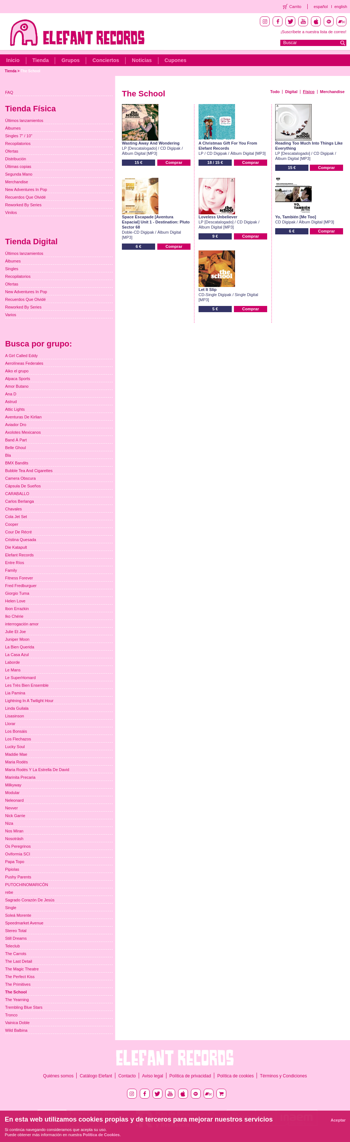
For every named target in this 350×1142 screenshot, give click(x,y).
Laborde (12, 662)
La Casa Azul (17, 654)
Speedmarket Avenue (24, 923)
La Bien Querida (19, 647)
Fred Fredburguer (20, 585)
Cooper (11, 524)
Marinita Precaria (20, 777)
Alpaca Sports (17, 378)
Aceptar (338, 1120)
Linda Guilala (16, 708)
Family (11, 570)
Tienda (40, 60)
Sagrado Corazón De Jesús (29, 900)
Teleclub (12, 946)
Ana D (10, 394)
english (340, 6)
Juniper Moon (17, 639)
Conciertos (105, 60)
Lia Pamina (15, 693)
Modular (12, 792)
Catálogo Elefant (96, 1075)
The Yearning (17, 999)
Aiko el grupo (16, 371)
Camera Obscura (20, 478)
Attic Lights (15, 409)
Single (10, 907)
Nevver (11, 808)
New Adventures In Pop (26, 189)
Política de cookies (235, 1075)
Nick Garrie (15, 815)
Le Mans (12, 670)
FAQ (9, 92)
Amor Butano (16, 386)
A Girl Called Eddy (21, 355)
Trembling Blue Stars (23, 1007)
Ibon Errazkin (17, 608)
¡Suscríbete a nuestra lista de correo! (313, 32)
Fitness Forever (19, 578)
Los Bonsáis (16, 731)
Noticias (141, 60)
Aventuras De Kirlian (23, 417)
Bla (8, 455)
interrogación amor (22, 624)
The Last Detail (18, 961)
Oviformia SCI (17, 854)
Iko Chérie (14, 616)
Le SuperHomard (20, 677)
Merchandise (332, 91)
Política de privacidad (190, 1075)
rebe (9, 892)
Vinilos (11, 212)
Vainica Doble (17, 1022)
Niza (9, 823)
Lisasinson (14, 716)
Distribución (15, 159)
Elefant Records (19, 555)
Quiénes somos (58, 1075)
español (321, 6)
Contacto (127, 1075)
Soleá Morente (18, 915)
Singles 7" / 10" (18, 136)
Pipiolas (12, 869)
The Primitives (18, 984)
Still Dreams (16, 938)
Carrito (295, 6)
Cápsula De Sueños (23, 486)
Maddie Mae (16, 754)
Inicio (13, 60)
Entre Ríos (14, 562)
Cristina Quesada (20, 539)
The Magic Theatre (22, 969)
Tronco (11, 1015)
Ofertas (11, 151)
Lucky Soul (15, 746)
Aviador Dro (15, 424)
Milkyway (13, 785)
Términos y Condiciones (283, 1075)
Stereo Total (16, 930)
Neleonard (14, 800)
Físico (309, 91)
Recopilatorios (18, 143)
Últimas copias (18, 166)
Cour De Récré (18, 532)
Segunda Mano (18, 174)
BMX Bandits (16, 463)
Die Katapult (16, 547)
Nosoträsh (14, 838)
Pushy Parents (18, 877)
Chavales (13, 509)
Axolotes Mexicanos (23, 432)
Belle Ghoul (15, 447)
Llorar (10, 723)
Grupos (70, 60)
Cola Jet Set (16, 516)
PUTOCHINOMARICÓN (26, 884)
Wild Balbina (16, 1030)
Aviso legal (152, 1075)
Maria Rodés (16, 762)
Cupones (175, 60)
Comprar (174, 162)
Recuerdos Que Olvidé (25, 197)
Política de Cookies (101, 1135)
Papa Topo (14, 861)
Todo (275, 91)
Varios (10, 315)
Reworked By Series (23, 205)
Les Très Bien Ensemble (27, 685)
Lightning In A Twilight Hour (29, 700)
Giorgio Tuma (17, 593)
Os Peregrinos (18, 846)
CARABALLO (17, 493)
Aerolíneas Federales (24, 363)
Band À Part (16, 440)
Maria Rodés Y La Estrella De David (37, 769)
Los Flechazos (18, 739)
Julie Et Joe (15, 631)
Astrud (11, 401)
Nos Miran (14, 831)
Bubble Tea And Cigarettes (29, 470)
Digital (291, 91)
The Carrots (15, 953)
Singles (11, 269)
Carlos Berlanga (19, 501)
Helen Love (15, 601)
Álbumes (13, 128)
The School (30, 71)
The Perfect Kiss (20, 976)
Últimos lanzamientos (24, 120)
